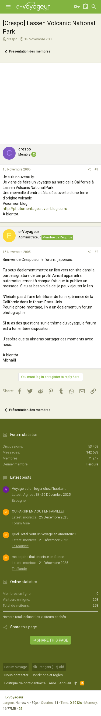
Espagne (19, 500)
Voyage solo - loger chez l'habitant (39, 489)
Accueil (65, 683)
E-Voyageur (14, 697)
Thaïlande (19, 569)
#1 (96, 169)
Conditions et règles (47, 675)
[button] (8, 7)
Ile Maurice (20, 546)
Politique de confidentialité (25, 683)
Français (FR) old (48, 667)
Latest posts (20, 477)
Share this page (50, 640)
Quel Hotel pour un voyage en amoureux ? (44, 534)
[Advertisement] (50, 102)
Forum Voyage (15, 667)
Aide (52, 683)
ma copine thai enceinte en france (38, 557)
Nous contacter (16, 675)
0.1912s (76, 703)
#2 (96, 252)
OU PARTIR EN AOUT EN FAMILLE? (38, 511)
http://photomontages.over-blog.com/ (35, 208)
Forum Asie (21, 523)
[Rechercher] (94, 6)
